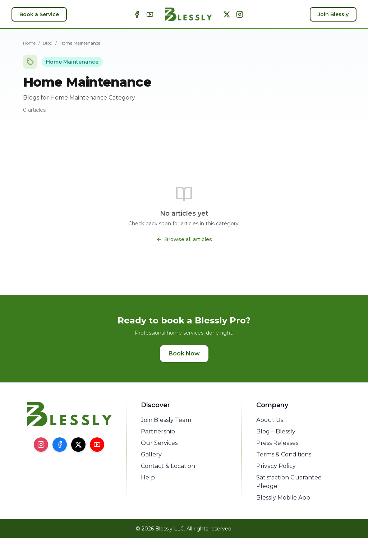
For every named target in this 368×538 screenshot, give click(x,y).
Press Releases (277, 443)
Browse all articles (184, 239)
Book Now (184, 353)
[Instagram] (239, 14)
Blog (47, 43)
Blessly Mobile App (283, 497)
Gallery (151, 454)
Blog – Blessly (275, 431)
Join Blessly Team (166, 420)
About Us (269, 420)
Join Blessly (333, 14)
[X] (226, 14)
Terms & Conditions (283, 454)
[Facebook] (137, 14)
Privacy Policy (276, 466)
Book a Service (39, 14)
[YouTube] (149, 14)
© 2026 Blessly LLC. (160, 528)
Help (148, 477)
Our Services (159, 443)
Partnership (158, 431)
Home (29, 43)
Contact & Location (168, 466)
